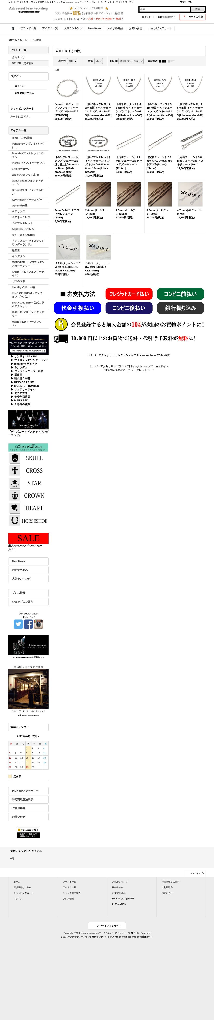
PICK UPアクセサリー (25, 790)
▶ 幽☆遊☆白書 (20, 378)
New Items (18, 561)
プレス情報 (18, 592)
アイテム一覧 (69, 887)
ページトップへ (197, 873)
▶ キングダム (19, 367)
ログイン (146, 17)
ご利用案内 (18, 808)
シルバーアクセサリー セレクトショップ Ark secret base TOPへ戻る (129, 355)
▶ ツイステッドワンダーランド (29, 360)
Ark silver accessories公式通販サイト (28, 657)
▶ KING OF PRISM (22, 382)
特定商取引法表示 (22, 799)
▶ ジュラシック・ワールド (27, 371)
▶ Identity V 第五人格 (24, 363)
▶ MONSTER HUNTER (25, 385)
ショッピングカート (23, 893)
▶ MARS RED (19, 400)
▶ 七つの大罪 (19, 393)
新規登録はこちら (167, 17)
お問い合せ (18, 816)
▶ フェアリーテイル (23, 389)
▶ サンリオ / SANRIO (24, 356)
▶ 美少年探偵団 (20, 396)
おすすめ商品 (20, 570)
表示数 (62, 60)
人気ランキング (21, 578)
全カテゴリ (18, 57)
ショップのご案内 (22, 601)
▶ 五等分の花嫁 (20, 404)
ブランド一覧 (69, 881)
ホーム (17, 881)
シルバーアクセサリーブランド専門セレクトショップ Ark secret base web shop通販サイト (107, 937)
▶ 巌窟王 (16, 374)
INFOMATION (119, 904)
